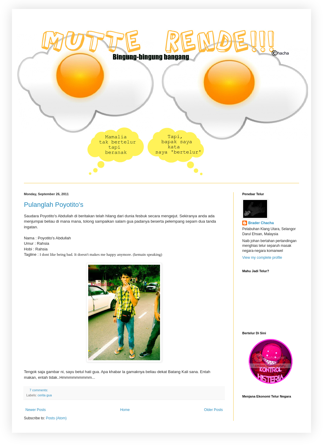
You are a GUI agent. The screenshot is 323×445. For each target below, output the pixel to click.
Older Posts (213, 410)
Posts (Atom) (56, 418)
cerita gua (45, 395)
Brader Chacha (261, 223)
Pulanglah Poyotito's (53, 204)
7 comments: (39, 390)
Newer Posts (35, 410)
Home (125, 410)
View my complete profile (262, 257)
